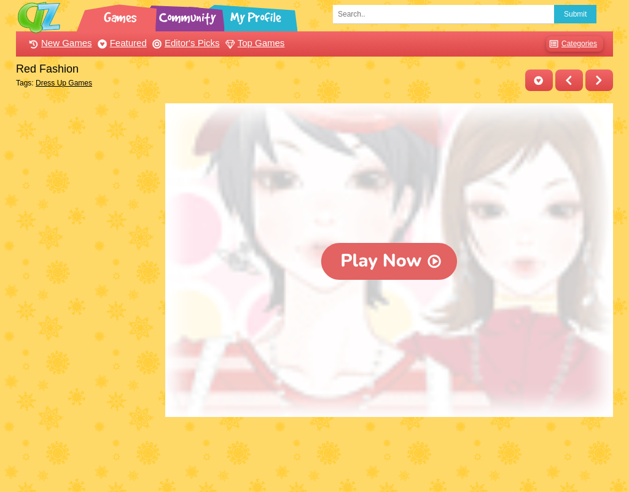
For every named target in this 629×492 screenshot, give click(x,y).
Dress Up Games (64, 83)
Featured (121, 43)
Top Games (253, 43)
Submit (575, 14)
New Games (59, 43)
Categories (571, 44)
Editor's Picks (184, 43)
